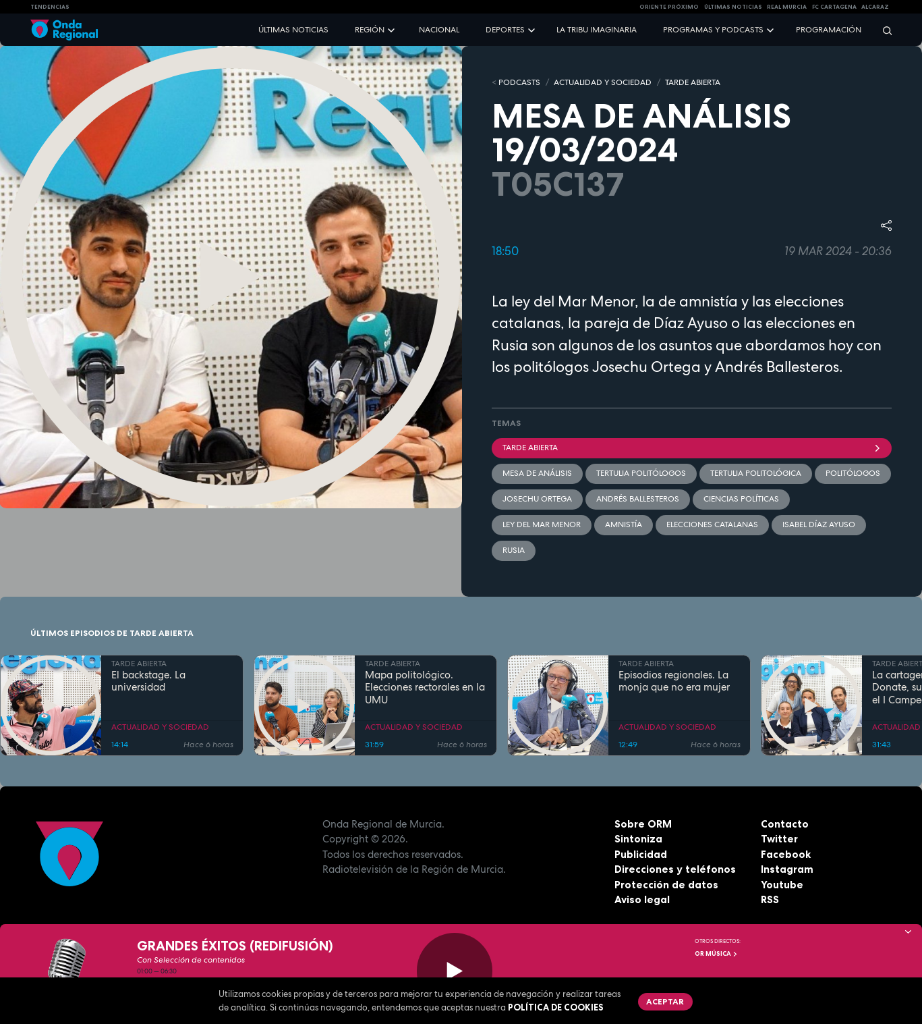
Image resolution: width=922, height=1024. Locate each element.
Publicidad (640, 854)
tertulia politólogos (641, 473)
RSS (770, 899)
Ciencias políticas (741, 498)
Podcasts (519, 82)
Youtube (782, 884)
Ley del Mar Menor (541, 524)
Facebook (786, 854)
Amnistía (623, 524)
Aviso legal (642, 899)
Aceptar (665, 1001)
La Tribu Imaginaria (596, 29)
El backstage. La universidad (148, 682)
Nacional (439, 29)
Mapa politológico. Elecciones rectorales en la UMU (425, 688)
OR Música (716, 954)
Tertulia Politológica (755, 473)
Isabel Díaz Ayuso (818, 524)
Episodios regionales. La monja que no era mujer (674, 682)
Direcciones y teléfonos (675, 869)
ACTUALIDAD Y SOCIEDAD (603, 82)
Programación (828, 29)
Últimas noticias (293, 29)
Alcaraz (875, 6)
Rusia (513, 550)
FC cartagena (834, 6)
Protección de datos (666, 884)
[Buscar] (883, 30)
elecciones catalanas (712, 524)
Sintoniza (638, 838)
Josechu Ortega (537, 498)
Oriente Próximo (669, 6)
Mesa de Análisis (537, 473)
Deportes (505, 29)
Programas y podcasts (713, 29)
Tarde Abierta (692, 447)
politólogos (853, 473)
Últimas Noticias (733, 6)
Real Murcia (787, 6)
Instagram (787, 869)
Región (369, 29)
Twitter (779, 838)
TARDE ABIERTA (692, 82)
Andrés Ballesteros (637, 498)
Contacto (785, 823)
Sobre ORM (643, 823)
